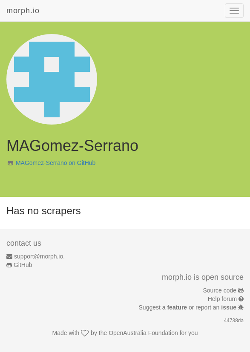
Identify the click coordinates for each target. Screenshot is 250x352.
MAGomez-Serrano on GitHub (56, 162)
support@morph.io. (39, 256)
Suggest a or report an (188, 307)
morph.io (23, 10)
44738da (234, 321)
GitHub (23, 264)
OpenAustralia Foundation (143, 332)
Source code (220, 290)
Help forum (222, 298)
